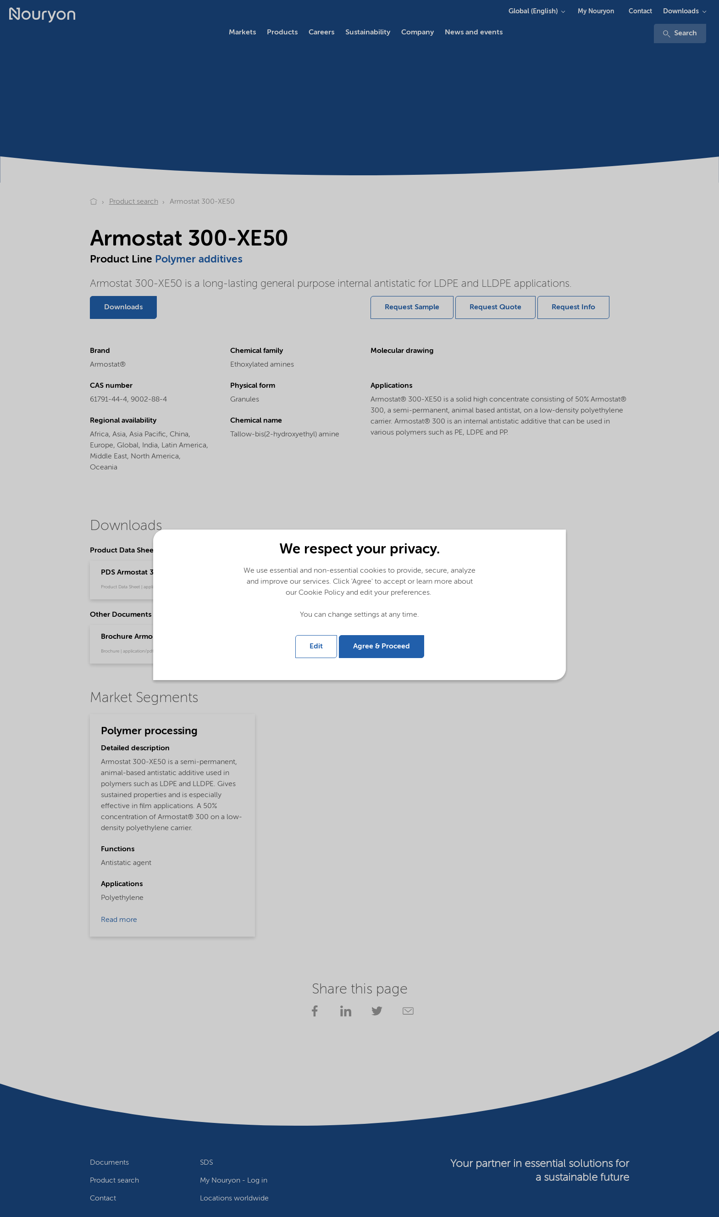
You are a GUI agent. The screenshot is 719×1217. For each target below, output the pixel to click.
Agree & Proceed (381, 646)
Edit (316, 646)
